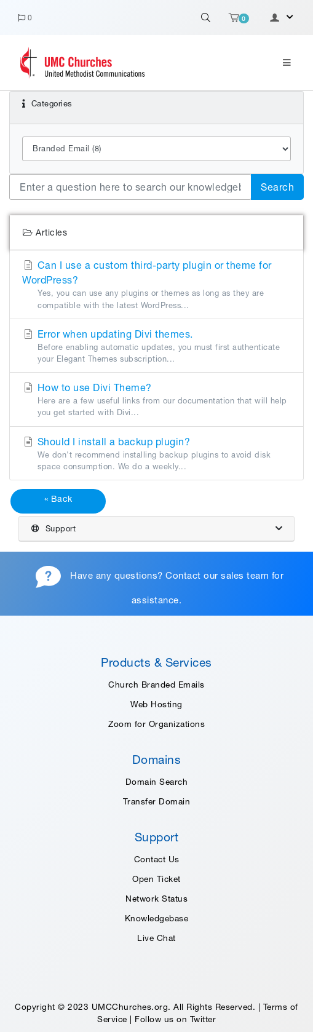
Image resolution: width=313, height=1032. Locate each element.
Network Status (156, 898)
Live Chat (156, 938)
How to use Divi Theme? (156, 400)
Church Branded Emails (156, 684)
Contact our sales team (217, 576)
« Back (58, 499)
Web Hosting (156, 704)
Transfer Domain (157, 801)
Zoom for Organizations (156, 724)
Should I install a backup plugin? (156, 454)
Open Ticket (156, 879)
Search (277, 187)
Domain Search (156, 782)
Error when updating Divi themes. (156, 346)
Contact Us (157, 859)
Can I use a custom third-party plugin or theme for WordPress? (156, 285)
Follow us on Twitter (175, 1019)
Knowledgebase (157, 918)
